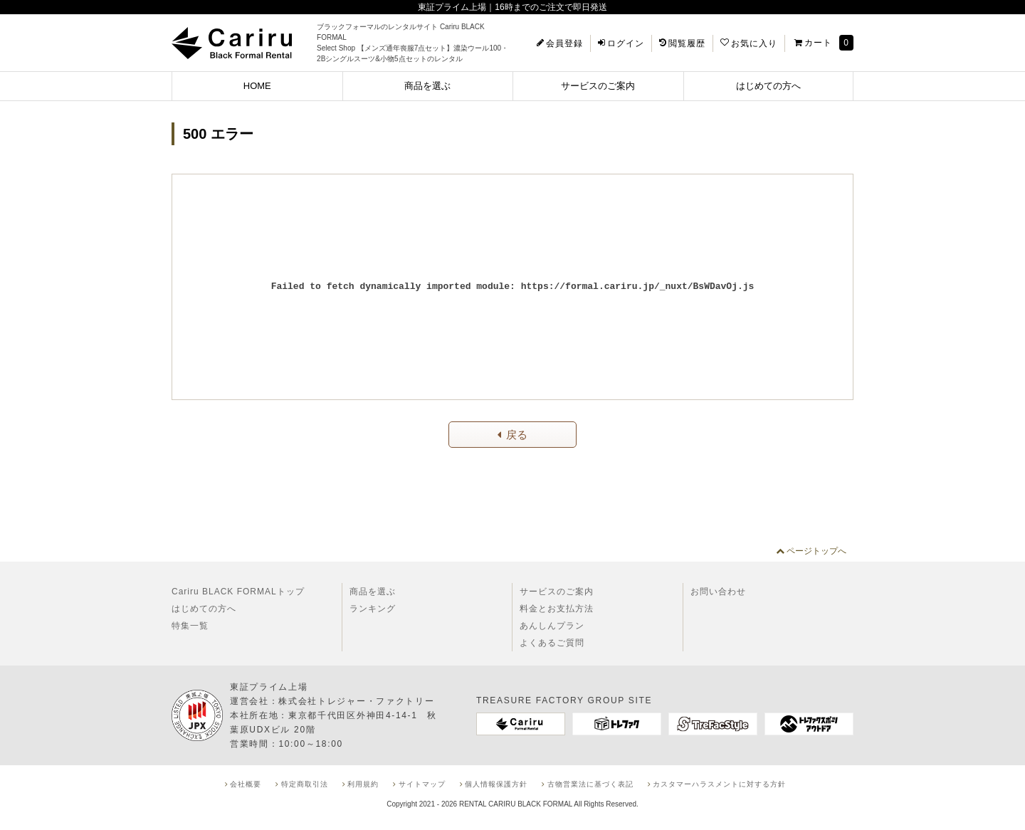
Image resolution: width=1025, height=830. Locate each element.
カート (818, 43)
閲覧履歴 (686, 43)
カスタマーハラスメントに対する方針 (719, 784)
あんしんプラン (552, 626)
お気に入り (754, 43)
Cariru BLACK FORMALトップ (238, 592)
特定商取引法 (304, 784)
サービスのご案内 (598, 85)
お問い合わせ (718, 592)
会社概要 (245, 784)
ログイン (625, 43)
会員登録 (564, 43)
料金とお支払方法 (557, 609)
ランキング (372, 609)
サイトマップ (422, 784)
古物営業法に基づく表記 (590, 784)
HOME (257, 85)
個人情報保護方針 (496, 784)
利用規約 (363, 784)
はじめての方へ (768, 85)
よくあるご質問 (552, 643)
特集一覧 (190, 626)
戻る (516, 435)
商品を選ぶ (427, 85)
